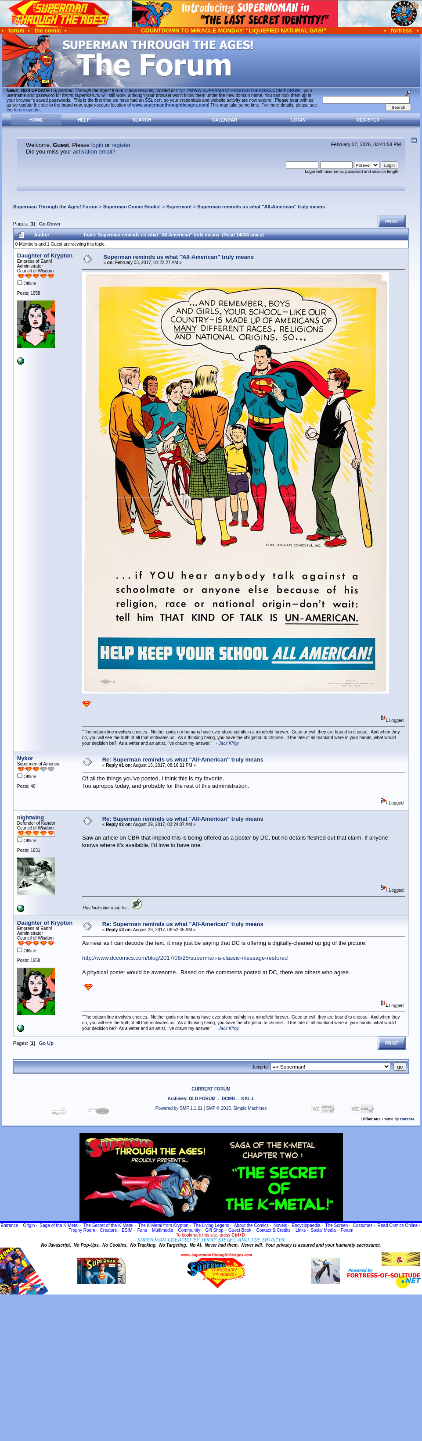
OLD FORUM (202, 1098)
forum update (27, 109)
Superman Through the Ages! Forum (55, 206)
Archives (177, 1098)
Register (368, 120)
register (121, 145)
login (97, 145)
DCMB (228, 1098)
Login (298, 120)
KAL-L (247, 1098)
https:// (238, 90)
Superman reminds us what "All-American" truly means (261, 206)
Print (391, 221)
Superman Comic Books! (132, 206)
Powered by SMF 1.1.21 (178, 1108)
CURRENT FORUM (210, 1089)
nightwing (30, 817)
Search (141, 120)
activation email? (94, 151)
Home (36, 120)
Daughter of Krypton (44, 255)
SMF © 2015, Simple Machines (236, 1108)
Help (84, 120)
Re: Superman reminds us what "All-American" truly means (182, 759)
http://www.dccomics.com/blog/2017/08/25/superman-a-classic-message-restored (185, 958)
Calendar (224, 120)
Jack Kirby (229, 743)
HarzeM (407, 1119)
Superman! (179, 206)
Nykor (25, 758)
